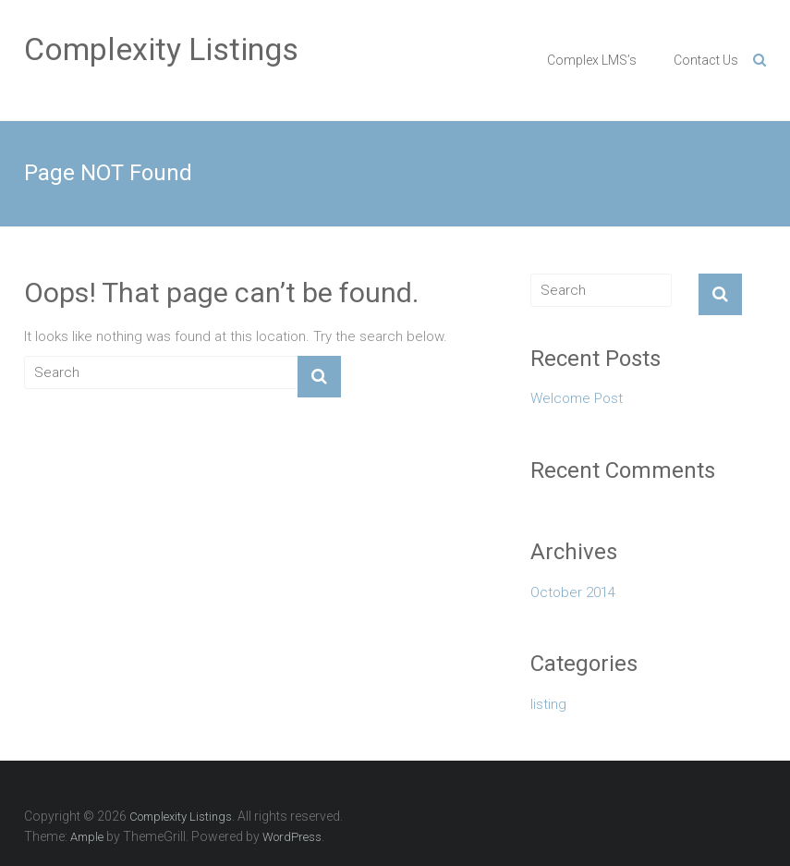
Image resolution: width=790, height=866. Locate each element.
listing (548, 704)
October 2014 (572, 592)
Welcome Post (576, 398)
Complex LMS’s (592, 60)
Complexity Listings (161, 48)
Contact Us (706, 60)
